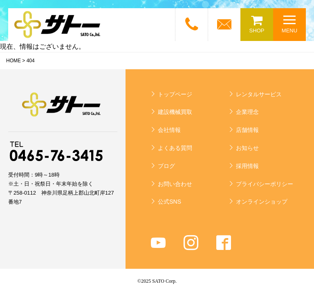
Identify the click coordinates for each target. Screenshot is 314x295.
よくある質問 (175, 148)
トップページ (175, 94)
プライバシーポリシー (264, 184)
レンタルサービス (259, 94)
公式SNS (169, 201)
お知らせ (247, 148)
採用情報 (247, 166)
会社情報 (169, 130)
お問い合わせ (175, 184)
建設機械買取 (175, 112)
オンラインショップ (261, 201)
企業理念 (247, 112)
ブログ (166, 166)
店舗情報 (247, 130)
